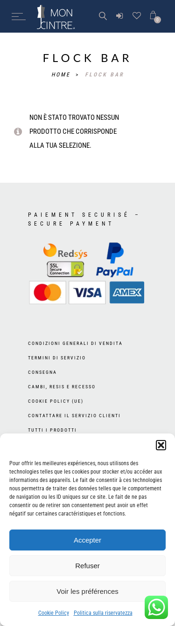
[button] (161, 445)
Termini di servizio (57, 357)
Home (62, 74)
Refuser (87, 566)
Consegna (42, 372)
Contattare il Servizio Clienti (74, 415)
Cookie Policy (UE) (56, 401)
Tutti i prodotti (52, 430)
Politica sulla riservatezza (103, 613)
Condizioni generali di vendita (75, 343)
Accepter (87, 540)
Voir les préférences (87, 591)
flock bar (104, 74)
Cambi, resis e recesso (62, 386)
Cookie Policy (53, 613)
